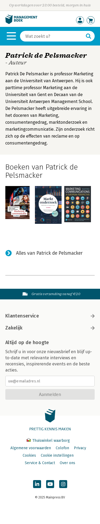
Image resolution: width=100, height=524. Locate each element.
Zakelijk (50, 328)
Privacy (80, 448)
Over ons (67, 463)
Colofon (62, 448)
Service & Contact (40, 463)
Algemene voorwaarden (30, 448)
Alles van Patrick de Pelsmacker (49, 253)
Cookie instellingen (57, 455)
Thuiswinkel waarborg (48, 440)
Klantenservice (50, 316)
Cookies (29, 455)
